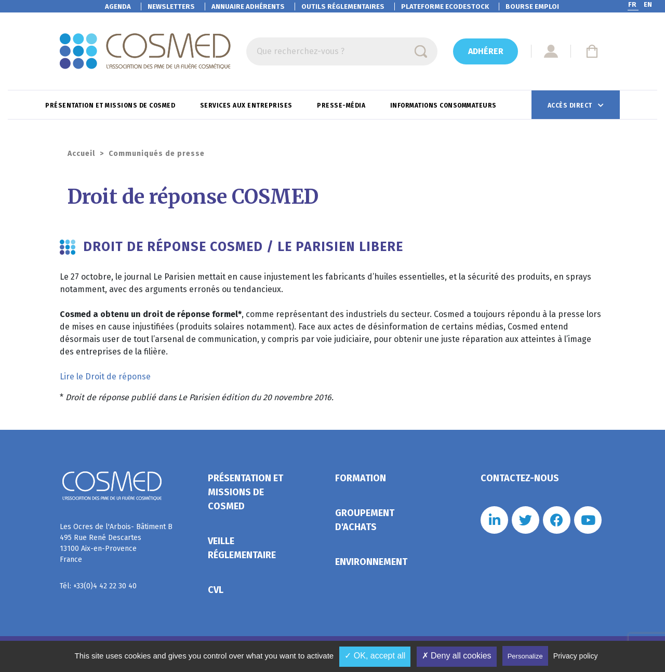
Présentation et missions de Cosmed (111, 105)
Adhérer (485, 51)
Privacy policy (575, 656)
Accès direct (571, 105)
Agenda (118, 6)
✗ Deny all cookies (456, 655)
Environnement (371, 562)
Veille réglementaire (242, 548)
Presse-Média (342, 105)
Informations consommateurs (444, 105)
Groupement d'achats (364, 520)
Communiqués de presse (157, 153)
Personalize (525, 656)
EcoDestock (445, 6)
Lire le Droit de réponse (105, 376)
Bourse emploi (532, 6)
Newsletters (171, 6)
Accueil (81, 153)
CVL (215, 590)
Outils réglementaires (342, 6)
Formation (360, 478)
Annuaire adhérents (248, 6)
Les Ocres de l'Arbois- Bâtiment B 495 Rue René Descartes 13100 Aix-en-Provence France (116, 543)
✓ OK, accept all (374, 655)
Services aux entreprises (247, 105)
